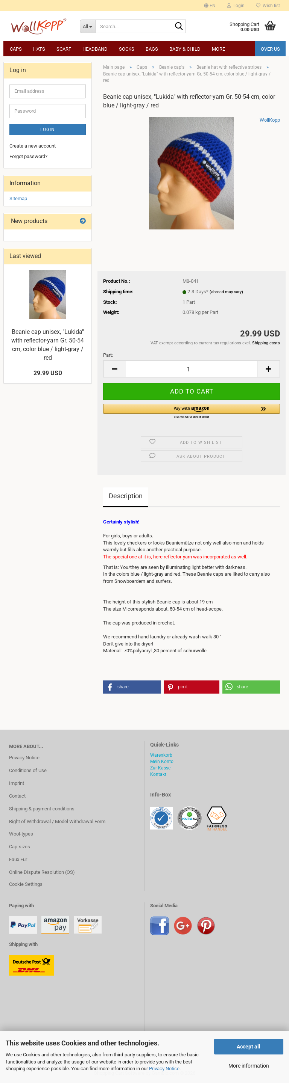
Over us (270, 49)
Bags (152, 49)
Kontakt (158, 774)
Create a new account (32, 146)
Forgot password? (28, 156)
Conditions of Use (28, 770)
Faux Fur (18, 859)
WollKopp (270, 120)
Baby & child (185, 49)
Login (47, 129)
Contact (17, 796)
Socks (126, 49)
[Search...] (88, 26)
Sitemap (18, 198)
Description (126, 496)
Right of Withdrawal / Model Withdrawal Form (57, 821)
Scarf (63, 49)
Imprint (16, 783)
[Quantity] (191, 368)
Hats (39, 49)
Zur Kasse (160, 768)
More (218, 49)
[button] (209, 5)
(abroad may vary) (226, 292)
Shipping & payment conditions (42, 808)
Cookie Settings (26, 884)
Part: (108, 355)
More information (248, 1066)
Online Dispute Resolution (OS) (42, 872)
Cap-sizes (19, 846)
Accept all (248, 1047)
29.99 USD (47, 373)
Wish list (268, 5)
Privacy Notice (164, 1068)
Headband (95, 49)
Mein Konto (161, 761)
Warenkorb (161, 755)
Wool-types (21, 834)
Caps (16, 49)
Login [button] (236, 5)
